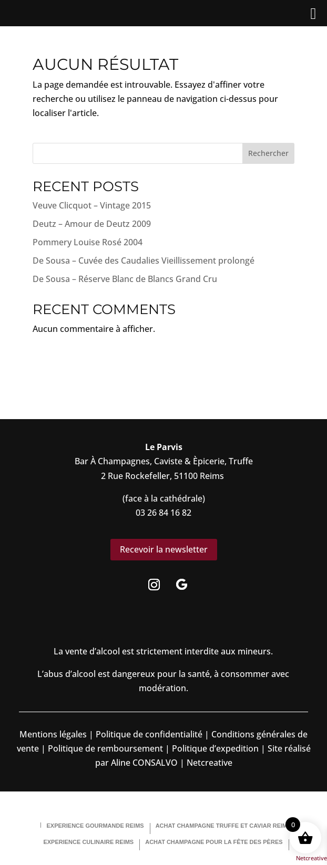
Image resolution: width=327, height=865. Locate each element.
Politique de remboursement (105, 748)
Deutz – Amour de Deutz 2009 (92, 224)
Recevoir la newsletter (164, 549)
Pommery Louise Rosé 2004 (87, 242)
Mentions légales (53, 734)
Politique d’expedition (214, 748)
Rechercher (268, 153)
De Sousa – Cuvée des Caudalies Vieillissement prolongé (143, 260)
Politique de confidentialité (148, 734)
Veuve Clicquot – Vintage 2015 (92, 205)
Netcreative (311, 858)
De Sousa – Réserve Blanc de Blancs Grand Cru (125, 279)
